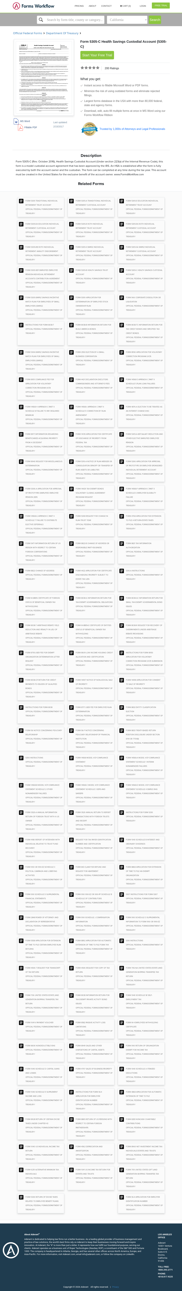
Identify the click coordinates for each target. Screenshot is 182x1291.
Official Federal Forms (27, 33)
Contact (106, 6)
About (92, 6)
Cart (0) (125, 6)
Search (155, 20)
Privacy (115, 1287)
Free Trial (160, 5)
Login (142, 6)
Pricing (79, 6)
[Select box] (70, 20)
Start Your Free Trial (97, 55)
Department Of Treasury (62, 33)
